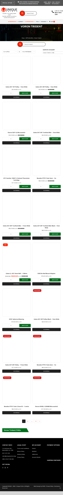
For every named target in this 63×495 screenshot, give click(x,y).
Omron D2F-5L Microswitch (16, 132)
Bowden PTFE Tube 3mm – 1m (46, 178)
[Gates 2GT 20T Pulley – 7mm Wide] (46, 70)
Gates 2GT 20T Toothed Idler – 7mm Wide (46, 132)
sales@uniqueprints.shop (9, 456)
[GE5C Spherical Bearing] (16, 302)
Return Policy (20, 451)
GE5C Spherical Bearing (16, 319)
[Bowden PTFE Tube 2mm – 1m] (46, 348)
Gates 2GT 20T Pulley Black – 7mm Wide (46, 319)
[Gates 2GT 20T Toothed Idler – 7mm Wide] (46, 116)
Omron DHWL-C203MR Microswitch (46, 406)
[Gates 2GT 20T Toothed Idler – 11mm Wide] (16, 209)
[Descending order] (19, 51)
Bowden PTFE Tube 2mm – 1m (46, 365)
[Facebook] (2, 467)
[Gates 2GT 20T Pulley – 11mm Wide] (16, 348)
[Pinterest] (7, 467)
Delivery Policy (21, 454)
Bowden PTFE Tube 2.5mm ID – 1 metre (16, 406)
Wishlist (34, 451)
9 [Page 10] (35, 421)
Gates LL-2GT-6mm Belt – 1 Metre (16, 273)
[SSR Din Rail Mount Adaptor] (46, 257)
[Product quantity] (11, 93)
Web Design (37, 486)
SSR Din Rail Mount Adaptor (46, 273)
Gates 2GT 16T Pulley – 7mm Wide (16, 87)
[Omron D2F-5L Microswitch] (16, 116)
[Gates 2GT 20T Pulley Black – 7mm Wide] (46, 302)
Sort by (6, 51)
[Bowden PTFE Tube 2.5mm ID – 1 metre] (16, 390)
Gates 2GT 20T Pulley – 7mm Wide (46, 87)
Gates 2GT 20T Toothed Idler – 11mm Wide (16, 226)
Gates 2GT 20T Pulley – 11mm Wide (16, 365)
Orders (34, 448)
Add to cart (25, 93)
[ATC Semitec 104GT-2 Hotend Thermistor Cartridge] (16, 161)
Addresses (35, 454)
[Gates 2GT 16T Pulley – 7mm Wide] (16, 70)
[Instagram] (5, 467)
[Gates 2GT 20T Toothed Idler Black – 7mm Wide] (46, 209)
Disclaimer (57, 486)
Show (26, 51)
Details (17, 97)
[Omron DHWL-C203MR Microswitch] (46, 390)
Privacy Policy (20, 457)
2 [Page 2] (27, 421)
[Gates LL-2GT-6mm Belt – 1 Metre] (16, 257)
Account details (36, 457)
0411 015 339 (6, 453)
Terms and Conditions (23, 448)
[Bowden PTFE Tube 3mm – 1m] (46, 161)
